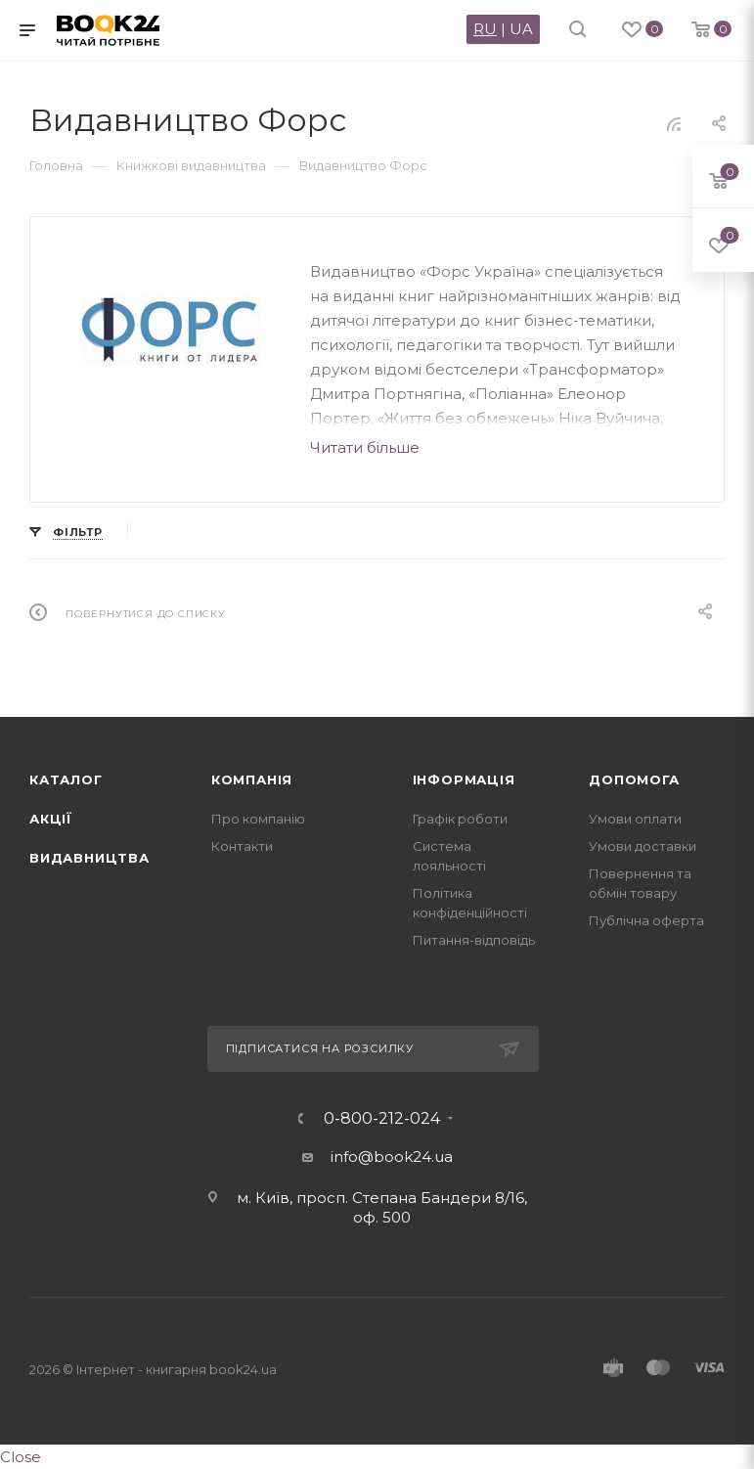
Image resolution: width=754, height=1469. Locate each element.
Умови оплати (635, 818)
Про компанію (258, 818)
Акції (50, 818)
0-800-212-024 (382, 1119)
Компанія (251, 779)
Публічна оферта (646, 920)
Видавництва (89, 858)
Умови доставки (642, 846)
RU (485, 29)
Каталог (66, 779)
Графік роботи (460, 818)
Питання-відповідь (474, 940)
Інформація (464, 779)
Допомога (634, 779)
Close (20, 1456)
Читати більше (365, 447)
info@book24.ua (392, 1156)
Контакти (242, 846)
